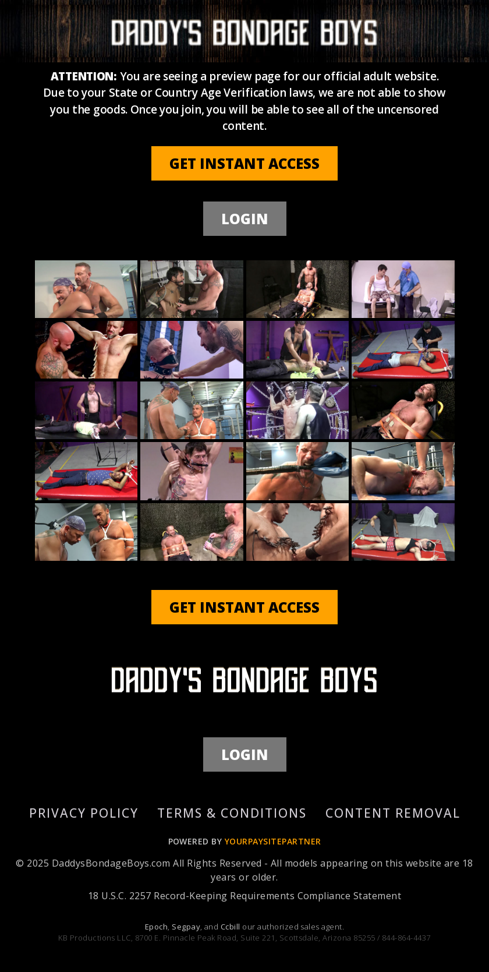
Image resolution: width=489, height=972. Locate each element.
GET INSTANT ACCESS (244, 163)
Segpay (186, 926)
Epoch (156, 926)
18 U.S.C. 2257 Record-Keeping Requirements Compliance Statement (244, 895)
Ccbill (230, 926)
